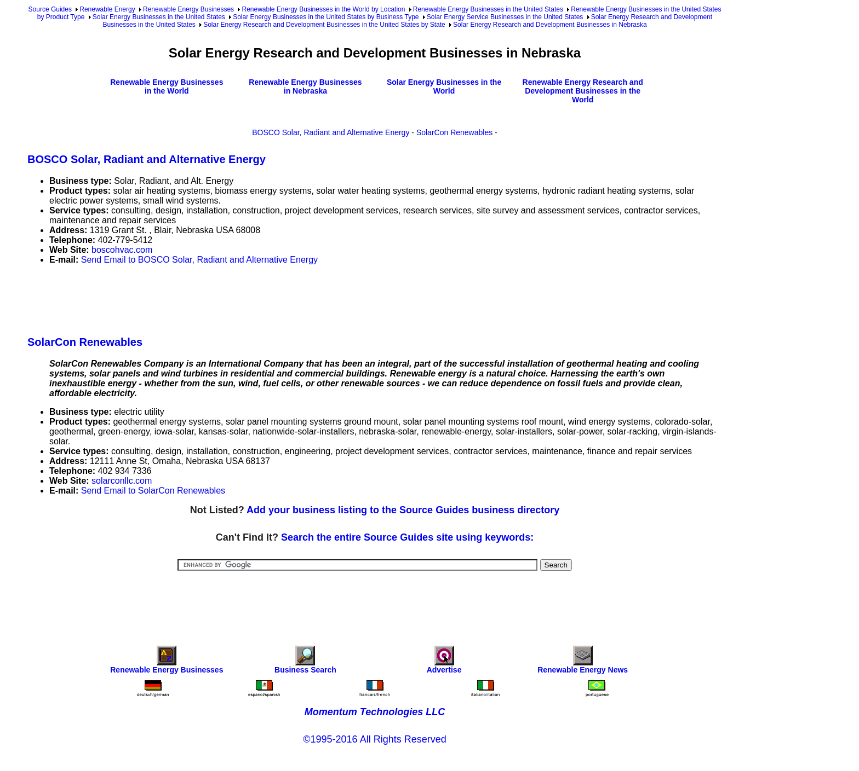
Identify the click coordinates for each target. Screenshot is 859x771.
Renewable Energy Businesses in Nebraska (305, 86)
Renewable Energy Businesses (188, 9)
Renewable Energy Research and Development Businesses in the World (583, 91)
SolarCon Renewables (454, 132)
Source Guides (50, 9)
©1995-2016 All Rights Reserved (374, 739)
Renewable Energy (107, 9)
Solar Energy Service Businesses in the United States (505, 17)
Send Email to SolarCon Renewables (153, 490)
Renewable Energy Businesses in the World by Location (323, 9)
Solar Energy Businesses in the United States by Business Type (326, 17)
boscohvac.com (121, 249)
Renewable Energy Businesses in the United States (488, 9)
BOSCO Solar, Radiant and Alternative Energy (330, 132)
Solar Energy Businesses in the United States (159, 17)
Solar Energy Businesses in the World (444, 86)
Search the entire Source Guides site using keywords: (407, 537)
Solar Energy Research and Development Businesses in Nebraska (550, 24)
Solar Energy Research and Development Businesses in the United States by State (324, 24)
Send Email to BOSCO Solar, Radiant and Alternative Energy (199, 259)
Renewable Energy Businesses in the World (166, 86)
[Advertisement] (226, 298)
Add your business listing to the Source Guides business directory (403, 510)
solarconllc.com (121, 480)
